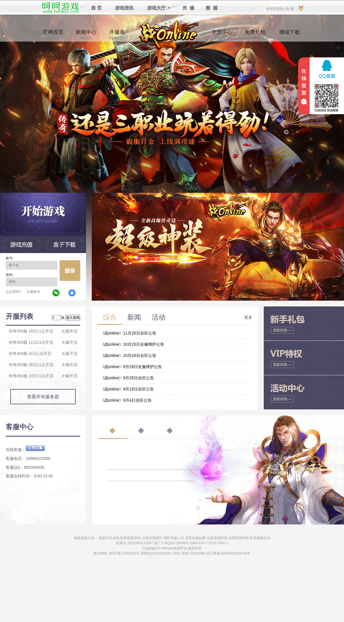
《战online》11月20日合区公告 (128, 333)
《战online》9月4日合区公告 (126, 400)
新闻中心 (86, 34)
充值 (188, 8)
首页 (96, 8)
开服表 (117, 34)
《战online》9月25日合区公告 (127, 378)
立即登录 (70, 270)
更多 (248, 317)
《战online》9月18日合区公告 (127, 389)
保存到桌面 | (275, 8)
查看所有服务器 (43, 396)
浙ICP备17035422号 (124, 553)
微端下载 (289, 34)
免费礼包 (255, 34)
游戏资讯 (124, 8)
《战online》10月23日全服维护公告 (132, 344)
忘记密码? (14, 292)
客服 (212, 8)
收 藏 (289, 8)
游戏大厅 (157, 8)
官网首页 (53, 34)
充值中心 (222, 34)
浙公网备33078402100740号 (228, 553)
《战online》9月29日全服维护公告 (131, 366)
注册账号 (33, 292)
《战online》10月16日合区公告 (128, 355)
